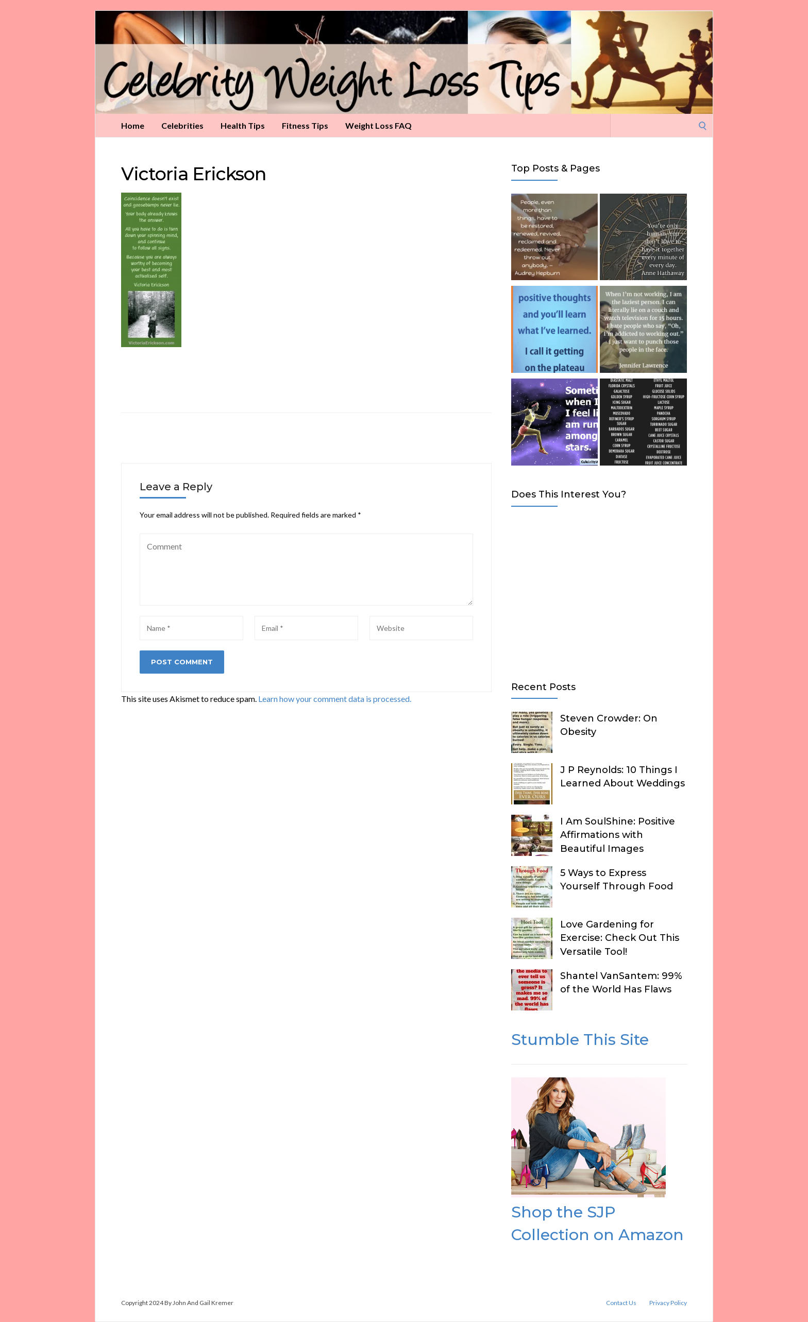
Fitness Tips (305, 125)
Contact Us (621, 1303)
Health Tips (243, 125)
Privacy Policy (668, 1303)
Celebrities (182, 125)
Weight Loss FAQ (378, 125)
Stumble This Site (580, 1039)
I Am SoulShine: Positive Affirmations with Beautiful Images (617, 835)
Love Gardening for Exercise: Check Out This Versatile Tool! (619, 938)
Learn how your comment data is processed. (334, 698)
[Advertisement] (599, 592)
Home (132, 125)
